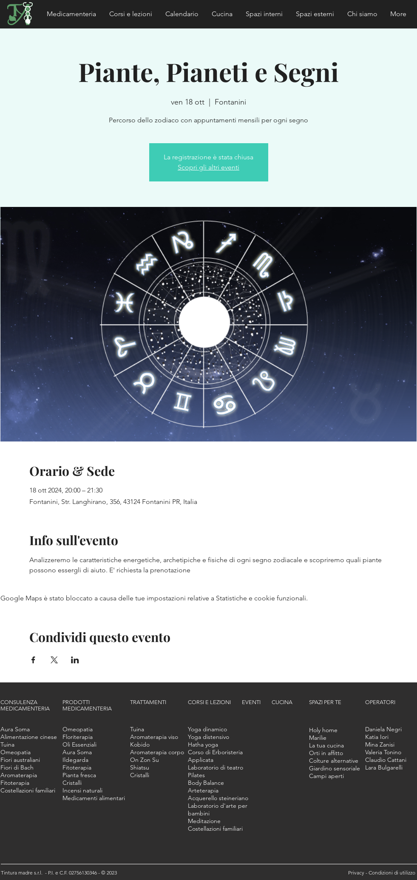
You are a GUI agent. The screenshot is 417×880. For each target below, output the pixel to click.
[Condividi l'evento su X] (54, 659)
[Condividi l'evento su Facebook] (33, 659)
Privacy (357, 872)
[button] (71, 14)
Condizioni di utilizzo (392, 872)
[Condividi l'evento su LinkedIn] (75, 659)
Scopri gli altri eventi (208, 167)
